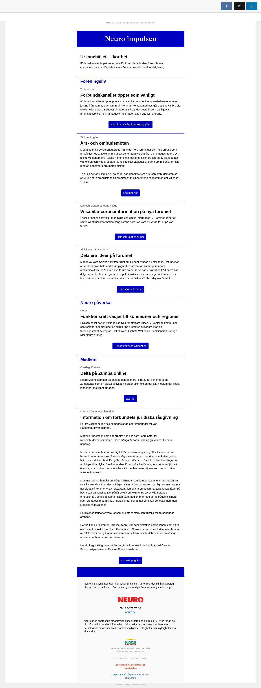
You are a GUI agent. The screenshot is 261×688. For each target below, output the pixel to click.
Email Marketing (122, 684)
